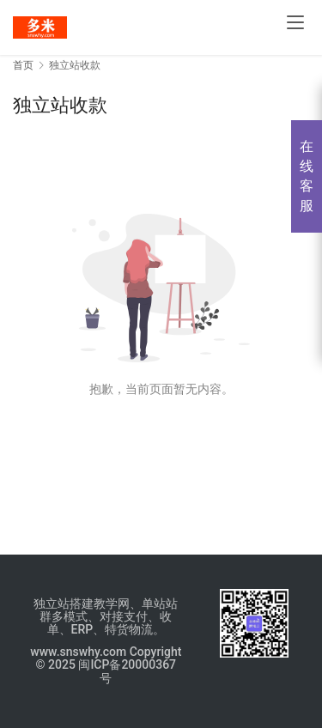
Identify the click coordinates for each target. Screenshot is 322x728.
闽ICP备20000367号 (127, 671)
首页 (23, 65)
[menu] (295, 22)
